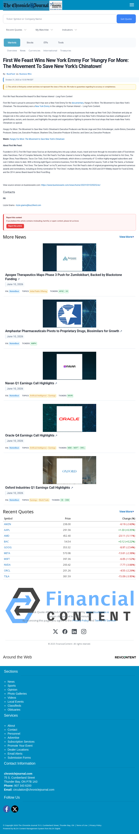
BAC (6, 541)
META (7, 553)
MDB (70, 448)
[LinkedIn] (74, 631)
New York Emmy (42, 106)
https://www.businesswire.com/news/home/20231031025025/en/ (71, 185)
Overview (12, 50)
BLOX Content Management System (29, 828)
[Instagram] (84, 631)
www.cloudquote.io (97, 612)
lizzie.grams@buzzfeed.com (28, 205)
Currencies (34, 50)
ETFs (46, 42)
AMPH (33, 344)
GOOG (8, 547)
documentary (77, 103)
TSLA (6, 576)
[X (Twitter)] (55, 631)
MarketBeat (14, 291)
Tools (60, 42)
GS (67, 291)
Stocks (30, 42)
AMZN (7, 524)
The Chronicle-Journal (27, 825)
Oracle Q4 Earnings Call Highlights (31, 435)
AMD (6, 535)
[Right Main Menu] (132, 5)
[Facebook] (65, 631)
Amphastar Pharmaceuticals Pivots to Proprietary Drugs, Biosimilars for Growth (63, 331)
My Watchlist (42, 29)
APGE (61, 291)
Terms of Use (81, 825)
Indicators (67, 29)
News (22, 50)
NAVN (70, 396)
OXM (67, 500)
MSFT (76, 448)
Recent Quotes (14, 29)
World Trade (44, 500)
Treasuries (65, 50)
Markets (12, 42)
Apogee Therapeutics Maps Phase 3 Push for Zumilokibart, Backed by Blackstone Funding (63, 277)
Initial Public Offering (38, 291)
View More (125, 237)
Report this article (15, 226)
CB (62, 500)
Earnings (52, 396)
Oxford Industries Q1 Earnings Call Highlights (39, 487)
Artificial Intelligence (38, 396)
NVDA (7, 564)
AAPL (7, 530)
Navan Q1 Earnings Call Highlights (31, 383)
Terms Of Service (105, 620)
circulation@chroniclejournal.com (33, 789)
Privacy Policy (80, 620)
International (50, 50)
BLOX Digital (54, 828)
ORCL (82, 448)
